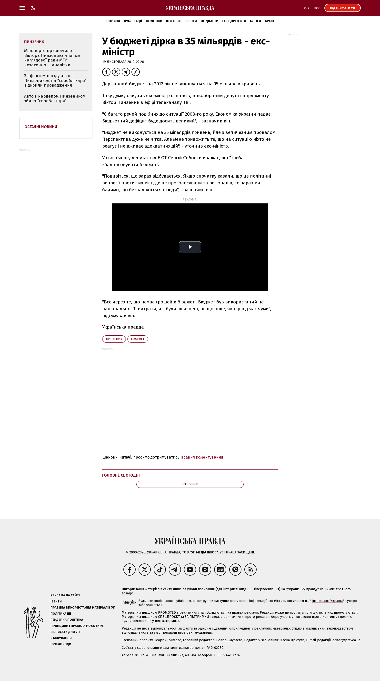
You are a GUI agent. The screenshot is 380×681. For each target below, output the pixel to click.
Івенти (191, 21)
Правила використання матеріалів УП (82, 607)
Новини (113, 21)
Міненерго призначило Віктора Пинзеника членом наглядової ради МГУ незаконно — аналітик (52, 58)
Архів (269, 21)
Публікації (133, 21)
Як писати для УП (65, 632)
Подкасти (209, 21)
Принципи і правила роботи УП (77, 626)
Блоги (255, 21)
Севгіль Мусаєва (229, 640)
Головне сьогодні (121, 475)
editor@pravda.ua (346, 640)
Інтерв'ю (173, 21)
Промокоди (60, 644)
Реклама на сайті (65, 595)
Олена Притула (292, 640)
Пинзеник (114, 339)
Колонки (154, 21)
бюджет (137, 339)
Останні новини (40, 126)
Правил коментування (201, 457)
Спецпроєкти (234, 21)
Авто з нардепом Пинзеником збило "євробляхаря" (55, 99)
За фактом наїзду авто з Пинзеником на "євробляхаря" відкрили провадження (55, 80)
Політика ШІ (60, 613)
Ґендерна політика (66, 619)
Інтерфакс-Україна (327, 601)
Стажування (61, 638)
